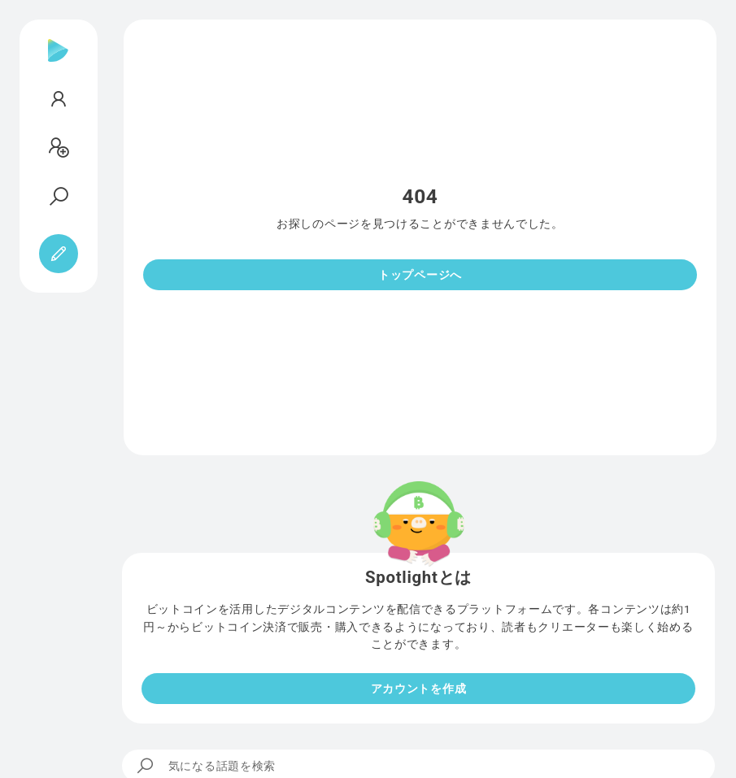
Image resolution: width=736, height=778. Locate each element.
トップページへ (420, 274)
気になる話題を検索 (205, 766)
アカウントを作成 (419, 688)
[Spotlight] (58, 63)
